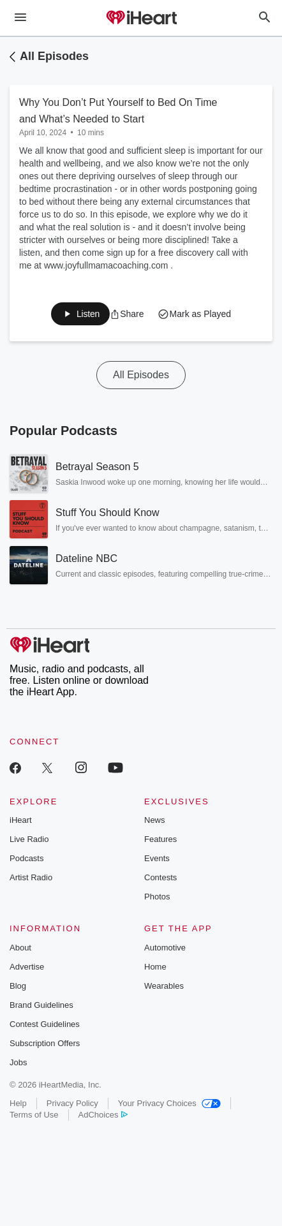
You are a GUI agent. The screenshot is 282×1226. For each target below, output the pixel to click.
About (20, 947)
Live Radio (29, 839)
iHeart (21, 820)
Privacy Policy (72, 1103)
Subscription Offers (45, 1043)
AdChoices (103, 1114)
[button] (127, 313)
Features (160, 839)
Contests (160, 877)
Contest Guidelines (45, 1024)
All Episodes (54, 56)
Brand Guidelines (41, 1005)
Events (157, 858)
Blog (18, 986)
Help (18, 1103)
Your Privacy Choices (169, 1103)
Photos (157, 896)
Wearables (164, 986)
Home (155, 966)
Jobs (18, 1062)
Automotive (165, 947)
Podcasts (26, 858)
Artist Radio (31, 877)
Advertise (27, 966)
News (154, 820)
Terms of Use (34, 1114)
